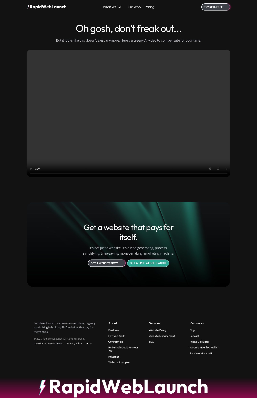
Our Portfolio (116, 341)
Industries (113, 356)
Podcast (194, 336)
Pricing (149, 7)
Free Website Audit (201, 353)
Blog (192, 330)
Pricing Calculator (199, 341)
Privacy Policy (74, 343)
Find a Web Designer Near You (123, 349)
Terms (88, 343)
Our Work (134, 7)
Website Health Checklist (204, 347)
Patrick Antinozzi (45, 343)
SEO (151, 341)
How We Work (116, 336)
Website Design (158, 330)
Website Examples (119, 362)
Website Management (162, 336)
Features (113, 330)
